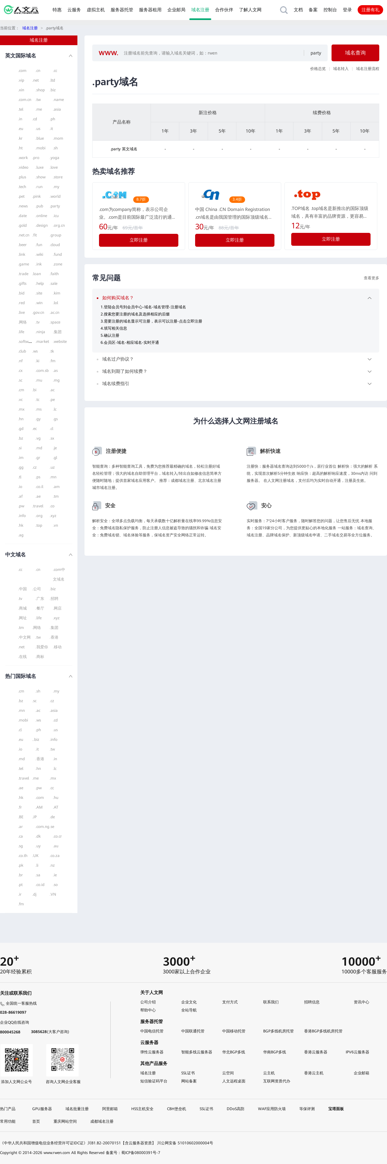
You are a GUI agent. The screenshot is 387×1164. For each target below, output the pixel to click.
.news (23, 206)
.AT (55, 807)
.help (39, 283)
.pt (20, 884)
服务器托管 (122, 9)
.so (55, 884)
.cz (34, 467)
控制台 (330, 9)
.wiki (39, 254)
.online (41, 216)
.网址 (22, 618)
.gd (21, 428)
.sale (53, 283)
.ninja (40, 332)
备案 (313, 9)
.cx (20, 370)
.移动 (57, 647)
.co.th (22, 855)
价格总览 (318, 68)
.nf (20, 361)
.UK (35, 855)
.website (60, 341)
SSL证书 (188, 1073)
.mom (58, 138)
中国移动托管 (233, 1031)
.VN (53, 894)
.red (21, 303)
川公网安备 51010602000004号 (185, 1143)
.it (51, 128)
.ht (20, 148)
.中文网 (24, 637)
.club (22, 351)
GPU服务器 (42, 1109)
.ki (37, 361)
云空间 (228, 1073)
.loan (36, 274)
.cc (55, 70)
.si (20, 448)
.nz (52, 865)
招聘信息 (312, 1002)
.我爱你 (41, 647)
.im (21, 457)
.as (55, 370)
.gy (38, 419)
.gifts (22, 283)
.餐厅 (39, 608)
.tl (19, 477)
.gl (55, 457)
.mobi (40, 148)
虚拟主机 (96, 9)
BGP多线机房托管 (278, 1031)
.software (26, 341)
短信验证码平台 (153, 1081)
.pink (36, 196)
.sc (20, 380)
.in (20, 119)
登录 (347, 9)
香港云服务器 (315, 1052)
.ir (20, 894)
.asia (57, 109)
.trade (23, 274)
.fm (52, 361)
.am (56, 486)
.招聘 (54, 598)
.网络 (22, 322)
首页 (36, 1121)
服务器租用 (150, 9)
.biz (53, 90)
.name (58, 99)
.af (20, 496)
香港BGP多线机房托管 (323, 1031)
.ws (35, 351)
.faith (54, 274)
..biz (35, 739)
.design (41, 225)
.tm (56, 496)
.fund (57, 254)
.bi (34, 390)
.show (40, 177)
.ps (37, 477)
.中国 (22, 589)
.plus (22, 177)
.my (56, 186)
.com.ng (42, 826)
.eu (20, 128)
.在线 (22, 656)
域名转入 (341, 68)
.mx (21, 409)
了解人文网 (250, 9)
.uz (52, 467)
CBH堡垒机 (176, 1109)
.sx (52, 438)
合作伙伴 (224, 9)
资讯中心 (361, 1002)
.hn (21, 419)
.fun (38, 245)
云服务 (74, 9)
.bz (20, 438)
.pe (52, 399)
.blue (39, 138)
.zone (57, 264)
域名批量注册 (77, 1109)
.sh (55, 148)
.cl (51, 428)
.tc (37, 399)
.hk (20, 525)
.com (22, 70)
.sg (20, 846)
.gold (22, 225)
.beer (22, 245)
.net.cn (23, 235)
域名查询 (355, 53)
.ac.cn (54, 312)
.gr (37, 457)
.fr (20, 807)
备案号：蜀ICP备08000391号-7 (133, 1152)
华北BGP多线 (233, 1052)
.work (23, 157)
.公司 (36, 589)
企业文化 (189, 1002)
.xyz (53, 515)
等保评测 (307, 1109)
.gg (21, 467)
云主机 (269, 1073)
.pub (39, 206)
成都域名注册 (102, 1121)
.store (58, 177)
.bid (21, 293)
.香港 (54, 637)
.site (38, 293)
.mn (53, 477)
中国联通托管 (192, 1031)
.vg (38, 438)
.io (20, 486)
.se (52, 826)
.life (21, 332)
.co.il (39, 486)
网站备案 (189, 1081)
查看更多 (371, 278)
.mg (56, 380)
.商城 (22, 608)
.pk (20, 865)
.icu (56, 216)
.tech (22, 186)
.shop (40, 90)
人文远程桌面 (233, 1081)
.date (22, 216)
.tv (37, 322)
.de (52, 817)
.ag (21, 535)
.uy (38, 846)
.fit (34, 235)
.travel (37, 506)
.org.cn (59, 225)
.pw (21, 506)
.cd (34, 119)
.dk (38, 836)
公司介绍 (148, 1002)
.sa (37, 875)
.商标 (39, 656)
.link (21, 254)
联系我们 (271, 1002)
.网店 (57, 608)
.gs (55, 419)
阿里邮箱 (110, 1109)
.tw (38, 99)
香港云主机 (313, 1073)
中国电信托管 (152, 1031)
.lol (55, 303)
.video (23, 167)
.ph (52, 119)
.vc (20, 399)
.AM (39, 807)
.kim (56, 293)
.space (55, 322)
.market (42, 341)
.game (23, 264)
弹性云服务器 (152, 1052)
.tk (52, 351)
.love (54, 167)
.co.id (40, 884)
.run (39, 186)
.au (55, 846)
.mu (38, 380)
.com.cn (24, 99)
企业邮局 (176, 9)
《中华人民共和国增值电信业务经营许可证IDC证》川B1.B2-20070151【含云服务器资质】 (78, 1143)
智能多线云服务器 (196, 1052)
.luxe (39, 167)
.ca (20, 836)
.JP (34, 817)
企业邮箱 (361, 1073)
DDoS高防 (235, 1109)
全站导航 (189, 1010)
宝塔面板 (336, 1109)
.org (39, 515)
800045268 (10, 1032)
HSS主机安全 (142, 1109)
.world (55, 196)
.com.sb (42, 370)
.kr (20, 138)
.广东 (39, 598)
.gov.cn (38, 312)
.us (37, 128)
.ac (52, 390)
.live (21, 312)
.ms (38, 409)
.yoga (54, 157)
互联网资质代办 (276, 1081)
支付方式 (230, 1002)
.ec (34, 428)
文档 (298, 9)
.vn (55, 525)
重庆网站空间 (65, 1121)
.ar (20, 826)
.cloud (55, 245)
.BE (21, 817)
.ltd (52, 80)
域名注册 (200, 9)
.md (38, 448)
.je (55, 448)
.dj (34, 894)
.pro (35, 157)
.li (36, 865)
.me (38, 109)
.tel (20, 109)
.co (52, 506)
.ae (38, 496)
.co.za (55, 855)
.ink (38, 264)
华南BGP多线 (274, 1052)
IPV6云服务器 (357, 1052)
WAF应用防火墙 (272, 1109)
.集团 (57, 332)
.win (39, 303)
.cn (37, 70)
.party (55, 206)
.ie (55, 875)
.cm (21, 390)
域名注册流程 (367, 68)
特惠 (57, 9)
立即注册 (139, 240)
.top (38, 525)
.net (35, 80)
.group (55, 235)
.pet (21, 196)
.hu (55, 797)
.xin (21, 90)
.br (20, 875)
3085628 (50, 1032)
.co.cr (57, 836)
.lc (54, 409)
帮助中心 (148, 1010)
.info (22, 515)
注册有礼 (371, 9)
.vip (21, 80)
